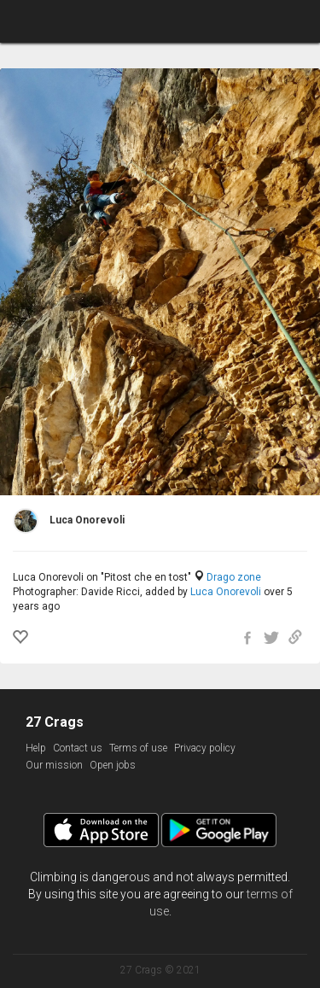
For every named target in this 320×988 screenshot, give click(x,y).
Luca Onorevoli (225, 592)
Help (36, 748)
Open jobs (113, 765)
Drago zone (234, 577)
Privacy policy (205, 748)
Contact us (77, 748)
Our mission (54, 765)
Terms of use (138, 748)
